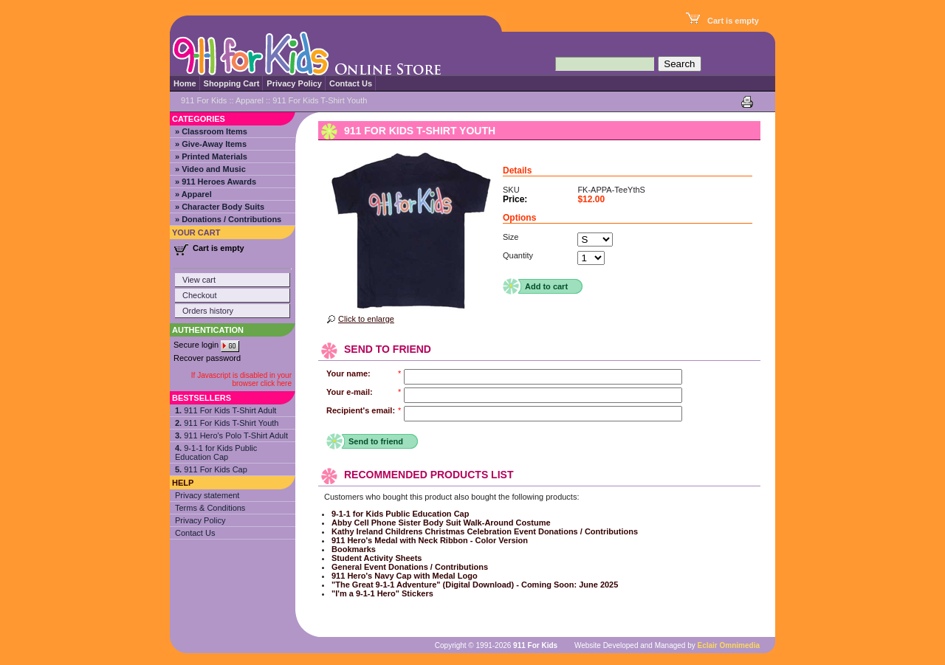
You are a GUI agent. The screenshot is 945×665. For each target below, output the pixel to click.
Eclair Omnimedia (729, 645)
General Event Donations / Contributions (409, 566)
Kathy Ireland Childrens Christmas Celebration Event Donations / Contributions (484, 531)
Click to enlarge (366, 318)
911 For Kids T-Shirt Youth (226, 422)
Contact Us (350, 83)
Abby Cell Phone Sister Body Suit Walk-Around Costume (441, 522)
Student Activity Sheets (376, 558)
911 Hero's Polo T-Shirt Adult (231, 435)
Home (184, 83)
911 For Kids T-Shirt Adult (225, 410)
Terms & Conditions (210, 507)
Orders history (207, 310)
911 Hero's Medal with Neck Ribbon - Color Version (429, 540)
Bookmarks (353, 549)
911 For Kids (204, 100)
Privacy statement (207, 495)
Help (182, 482)
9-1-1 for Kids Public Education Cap (216, 452)
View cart (199, 279)
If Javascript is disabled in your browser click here (241, 379)
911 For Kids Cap (211, 469)
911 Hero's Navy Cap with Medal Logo (404, 575)
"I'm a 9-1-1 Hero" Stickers (382, 593)
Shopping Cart (232, 83)
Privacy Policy (294, 83)
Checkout (199, 295)
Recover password (207, 358)
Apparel (250, 100)
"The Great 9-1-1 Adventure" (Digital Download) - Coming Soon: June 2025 (474, 584)
